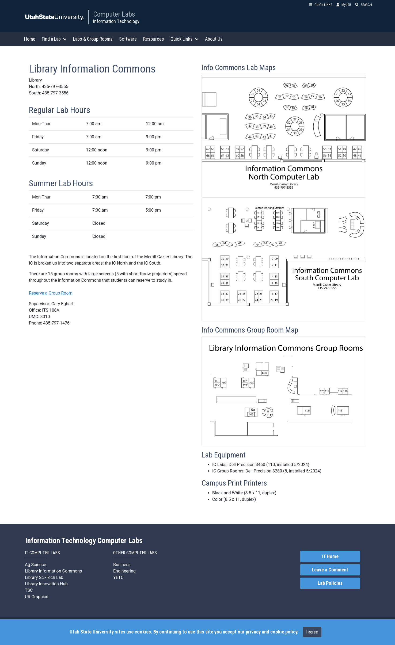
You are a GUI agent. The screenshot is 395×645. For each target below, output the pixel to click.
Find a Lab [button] (54, 39)
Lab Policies (330, 583)
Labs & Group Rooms (93, 39)
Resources (153, 39)
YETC (118, 577)
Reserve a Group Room (51, 293)
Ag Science (35, 564)
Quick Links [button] (184, 39)
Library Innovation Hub (46, 583)
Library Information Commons (53, 571)
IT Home (330, 556)
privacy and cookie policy (271, 632)
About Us (214, 39)
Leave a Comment (330, 570)
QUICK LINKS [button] (320, 5)
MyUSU (343, 5)
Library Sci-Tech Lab (44, 577)
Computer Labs (114, 14)
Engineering (124, 571)
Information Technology (116, 21)
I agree (312, 632)
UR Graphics (36, 596)
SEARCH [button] (363, 5)
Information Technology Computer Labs (84, 540)
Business (122, 564)
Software (128, 39)
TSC (29, 590)
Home (29, 39)
